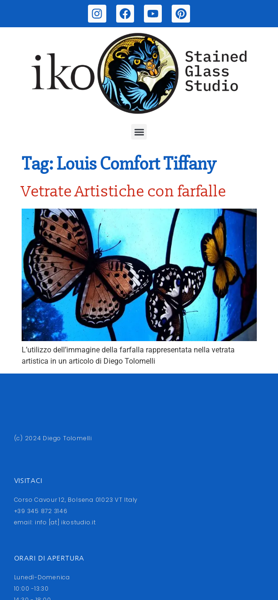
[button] (139, 132)
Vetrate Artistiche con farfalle (124, 191)
